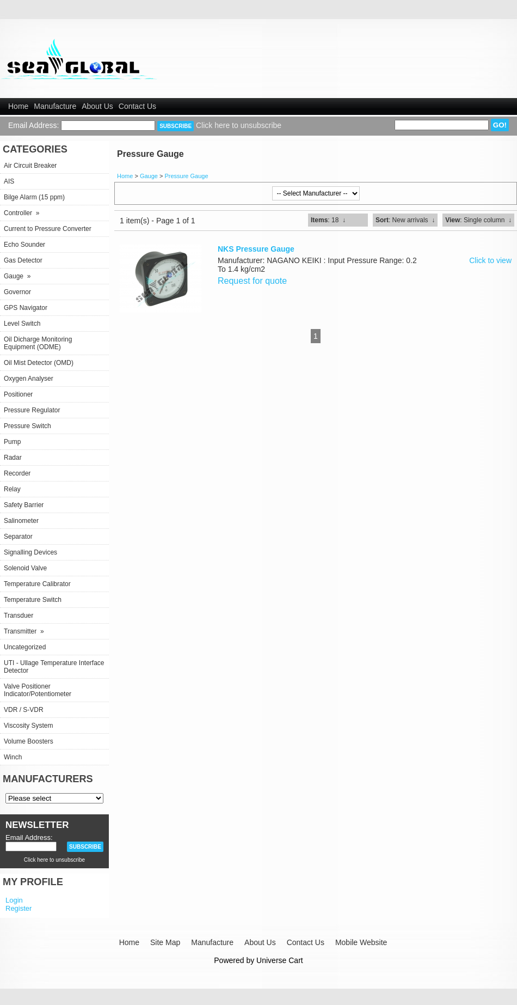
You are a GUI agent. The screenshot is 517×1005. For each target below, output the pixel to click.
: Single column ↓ (478, 220)
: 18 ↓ (328, 220)
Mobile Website (361, 942)
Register (18, 908)
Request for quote (252, 280)
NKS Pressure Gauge (256, 249)
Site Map (165, 942)
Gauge (149, 176)
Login (14, 900)
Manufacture (55, 106)
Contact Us (137, 106)
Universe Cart (279, 960)
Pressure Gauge (186, 176)
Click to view (490, 260)
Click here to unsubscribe (238, 125)
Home (18, 106)
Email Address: (33, 125)
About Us (97, 106)
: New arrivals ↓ (405, 220)
